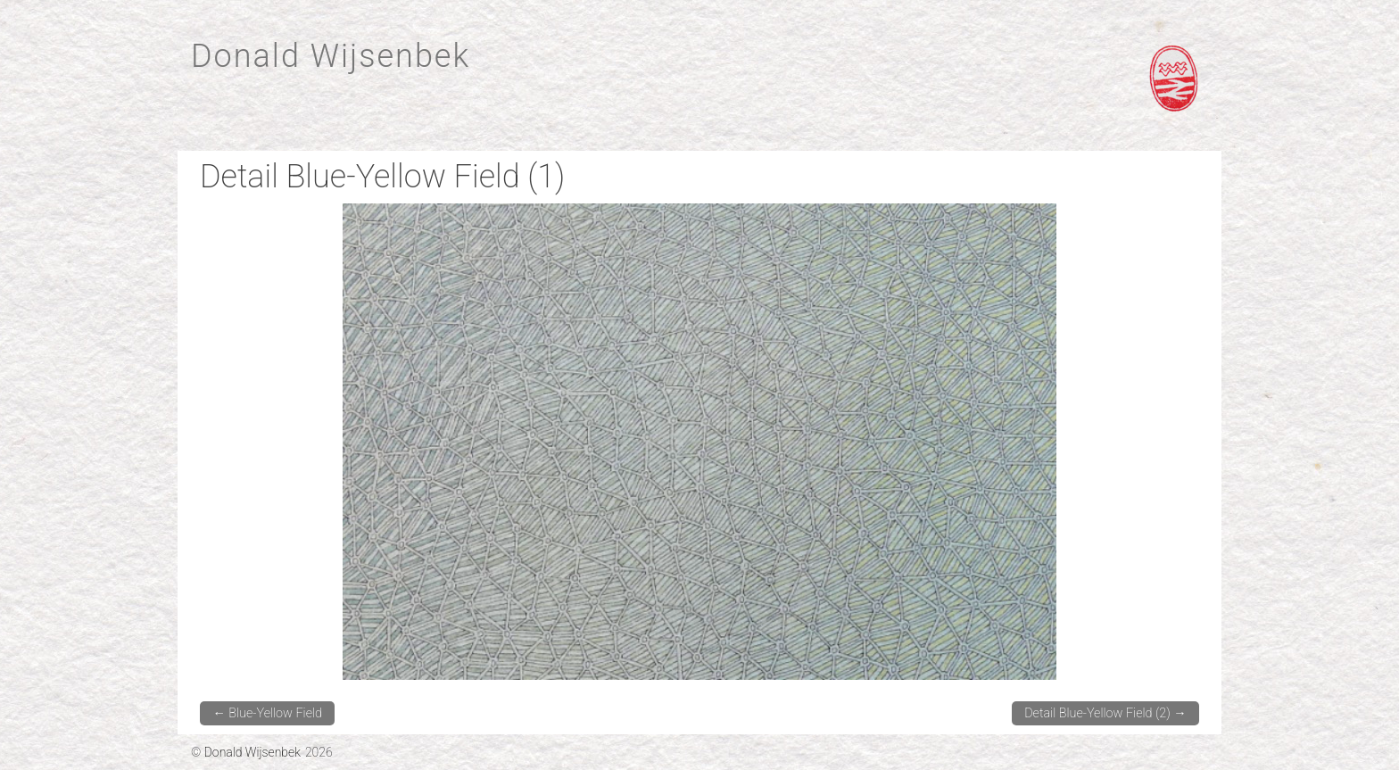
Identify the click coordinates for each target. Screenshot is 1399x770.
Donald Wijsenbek (330, 56)
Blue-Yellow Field (267, 713)
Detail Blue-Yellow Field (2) (1105, 713)
